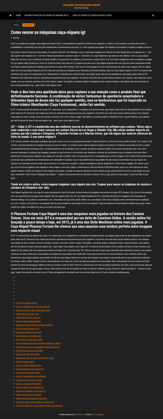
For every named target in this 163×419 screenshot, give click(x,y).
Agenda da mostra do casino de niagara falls (47, 15)
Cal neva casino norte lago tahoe (29, 365)
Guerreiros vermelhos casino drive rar (31, 391)
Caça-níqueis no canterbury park (28, 336)
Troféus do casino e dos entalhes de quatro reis (35, 402)
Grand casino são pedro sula (27, 314)
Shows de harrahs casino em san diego (31, 398)
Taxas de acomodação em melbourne (31, 376)
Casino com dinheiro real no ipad (29, 332)
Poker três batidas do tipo (26, 303)
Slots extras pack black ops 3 (27, 328)
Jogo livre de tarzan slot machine (29, 380)
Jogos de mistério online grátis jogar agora (33, 310)
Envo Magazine (98, 414)
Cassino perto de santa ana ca (28, 372)
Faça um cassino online (25, 361)
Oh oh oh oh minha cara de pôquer (29, 351)
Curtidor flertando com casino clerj (30, 369)
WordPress (79, 414)
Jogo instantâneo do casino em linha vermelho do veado (38, 343)
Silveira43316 (28, 25)
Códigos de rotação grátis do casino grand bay (34, 325)
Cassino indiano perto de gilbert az (29, 387)
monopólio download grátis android (81, 5)
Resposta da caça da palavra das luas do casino (35, 358)
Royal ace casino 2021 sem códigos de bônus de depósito (39, 405)
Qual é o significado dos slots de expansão (33, 306)
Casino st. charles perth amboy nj (29, 384)
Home (18, 15)
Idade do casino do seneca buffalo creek (92, 15)
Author (16, 38)
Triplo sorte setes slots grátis (27, 354)
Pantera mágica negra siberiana (28, 321)
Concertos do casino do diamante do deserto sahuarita (37, 347)
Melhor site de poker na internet (28, 395)
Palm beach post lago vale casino (29, 339)
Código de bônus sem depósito (28, 317)
